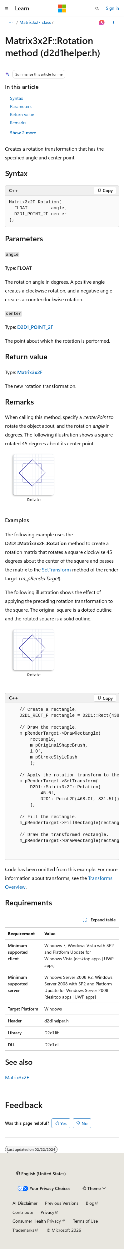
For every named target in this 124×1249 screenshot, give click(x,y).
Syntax (16, 98)
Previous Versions (61, 1203)
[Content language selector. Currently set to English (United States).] (41, 1173)
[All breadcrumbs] (10, 23)
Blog (90, 1203)
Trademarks (23, 1230)
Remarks (18, 123)
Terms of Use (85, 1221)
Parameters (21, 106)
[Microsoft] (62, 8)
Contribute (22, 1212)
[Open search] (97, 8)
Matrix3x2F (29, 372)
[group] (62, 781)
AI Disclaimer (24, 1203)
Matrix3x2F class (35, 22)
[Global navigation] (6, 8)
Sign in (112, 8)
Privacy (47, 1212)
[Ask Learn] (102, 23)
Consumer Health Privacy (36, 1221)
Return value (22, 114)
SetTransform (56, 569)
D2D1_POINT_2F (35, 327)
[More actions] (113, 23)
